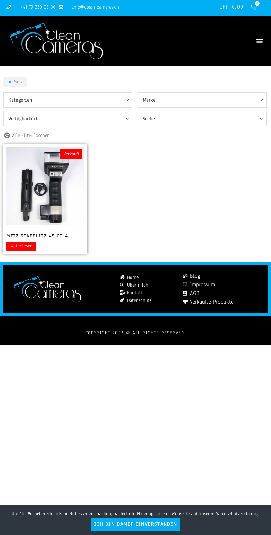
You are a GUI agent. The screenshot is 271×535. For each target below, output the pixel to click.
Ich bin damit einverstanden (135, 524)
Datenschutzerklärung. (237, 514)
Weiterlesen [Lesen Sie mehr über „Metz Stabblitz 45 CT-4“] (21, 246)
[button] (259, 40)
